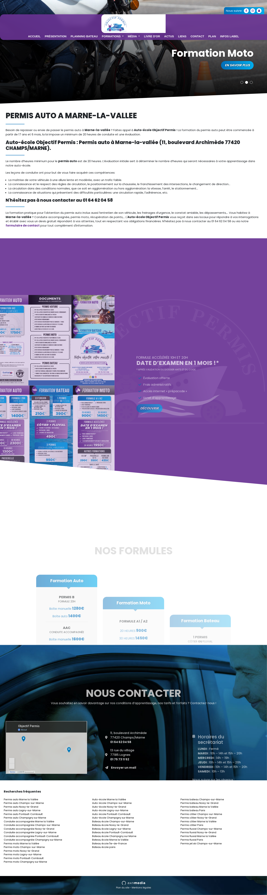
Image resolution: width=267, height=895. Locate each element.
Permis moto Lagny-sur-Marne (22, 854)
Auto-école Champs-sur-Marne (112, 803)
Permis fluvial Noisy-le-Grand (198, 832)
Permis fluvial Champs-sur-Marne (201, 829)
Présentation (78, 22)
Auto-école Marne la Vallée (109, 799)
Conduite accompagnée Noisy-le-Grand (29, 829)
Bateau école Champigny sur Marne (114, 836)
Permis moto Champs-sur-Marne (24, 847)
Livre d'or (174, 22)
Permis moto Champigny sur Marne (25, 862)
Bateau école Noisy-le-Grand (110, 825)
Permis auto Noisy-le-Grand (21, 807)
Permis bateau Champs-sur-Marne (202, 799)
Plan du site (122, 887)
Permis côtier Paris (192, 825)
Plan (234, 22)
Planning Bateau (106, 22)
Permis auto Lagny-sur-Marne (22, 810)
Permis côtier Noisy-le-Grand (199, 817)
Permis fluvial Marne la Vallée (198, 836)
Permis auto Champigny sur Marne (25, 817)
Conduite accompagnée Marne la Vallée (29, 821)
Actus (191, 22)
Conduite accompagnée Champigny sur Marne (33, 840)
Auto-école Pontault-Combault (111, 814)
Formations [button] (134, 22)
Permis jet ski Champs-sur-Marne (201, 843)
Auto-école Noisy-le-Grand (109, 807)
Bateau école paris (104, 847)
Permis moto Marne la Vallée (21, 843)
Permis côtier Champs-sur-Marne (201, 814)
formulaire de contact (23, 225)
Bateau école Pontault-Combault (112, 832)
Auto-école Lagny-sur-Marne (110, 810)
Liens (204, 22)
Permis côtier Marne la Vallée (199, 821)
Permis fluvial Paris (192, 840)
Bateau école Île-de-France (109, 843)
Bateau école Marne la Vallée (110, 840)
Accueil (56, 22)
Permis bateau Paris (193, 810)
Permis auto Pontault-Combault (23, 814)
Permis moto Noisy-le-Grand (21, 851)
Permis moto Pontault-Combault (24, 858)
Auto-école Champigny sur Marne (113, 817)
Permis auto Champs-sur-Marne (24, 803)
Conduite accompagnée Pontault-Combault (31, 836)
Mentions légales (141, 887)
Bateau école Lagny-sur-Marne (111, 829)
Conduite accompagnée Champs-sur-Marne (32, 825)
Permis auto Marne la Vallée (21, 799)
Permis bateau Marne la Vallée (199, 807)
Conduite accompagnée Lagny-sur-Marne (30, 832)
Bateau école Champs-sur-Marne (113, 821)
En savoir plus (237, 65)
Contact (219, 22)
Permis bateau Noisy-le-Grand (199, 803)
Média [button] (155, 22)
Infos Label (251, 22)
